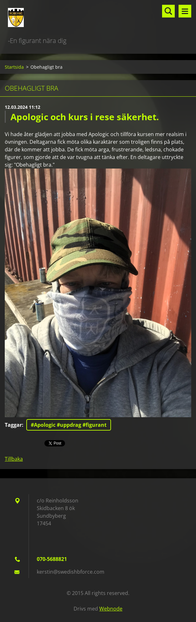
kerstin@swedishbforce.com (70, 571)
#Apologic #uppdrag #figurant (69, 424)
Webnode (110, 608)
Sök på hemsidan (168, 11)
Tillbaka (14, 458)
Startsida (14, 67)
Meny (185, 11)
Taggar (13, 424)
